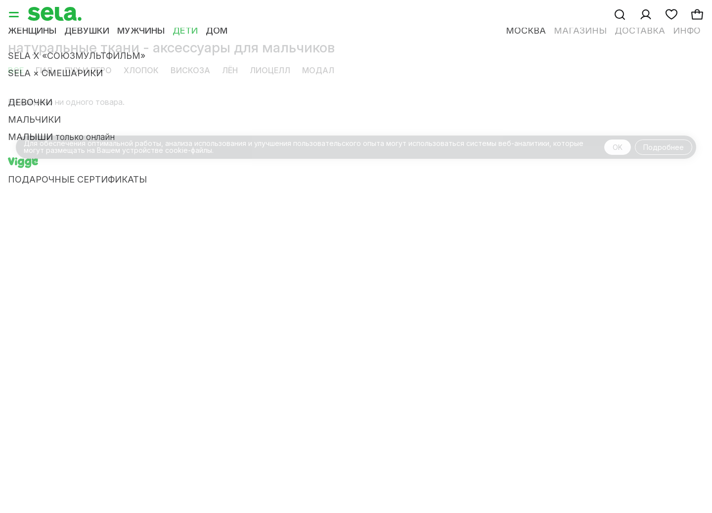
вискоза (190, 70)
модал (318, 70)
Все (16, 70)
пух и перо (88, 70)
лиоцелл (270, 70)
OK (618, 147)
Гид (44, 70)
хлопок (141, 70)
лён (230, 70)
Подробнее (663, 147)
